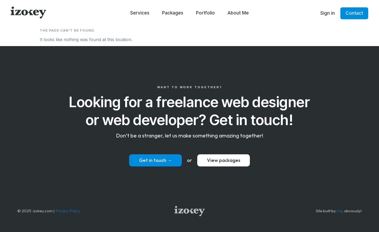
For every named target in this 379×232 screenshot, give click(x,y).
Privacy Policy (67, 210)
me (339, 210)
